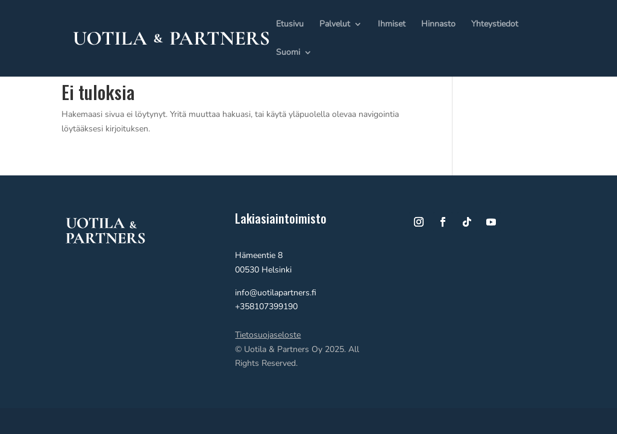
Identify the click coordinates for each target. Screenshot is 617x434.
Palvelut (334, 25)
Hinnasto (438, 25)
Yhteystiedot (494, 25)
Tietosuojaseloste (268, 335)
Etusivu (290, 25)
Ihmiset (392, 25)
